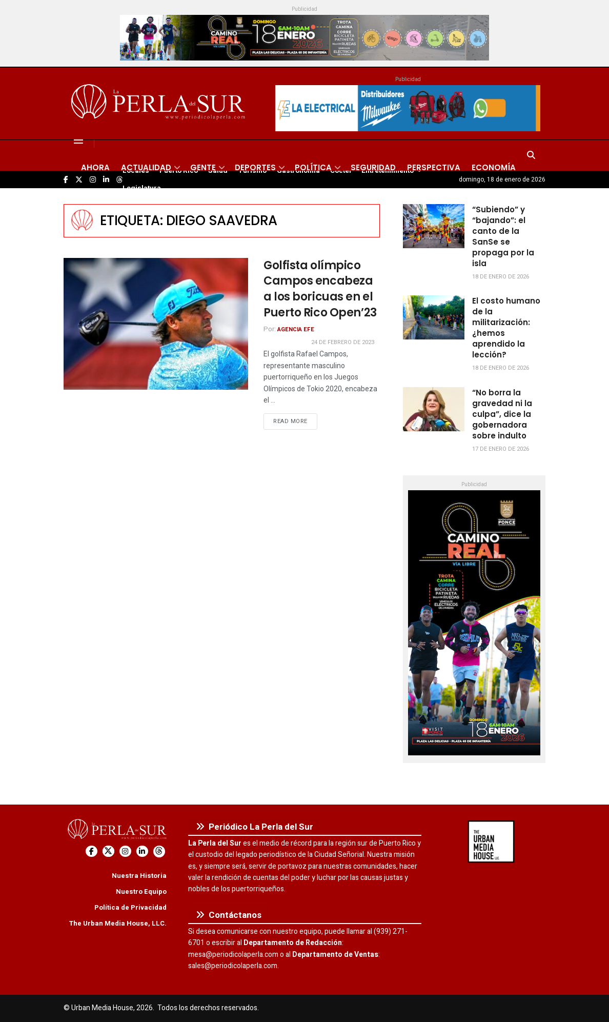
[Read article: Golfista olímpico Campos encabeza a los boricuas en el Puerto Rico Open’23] (156, 324)
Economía (494, 167)
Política (313, 167)
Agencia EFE (295, 329)
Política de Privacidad (130, 907)
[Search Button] (531, 155)
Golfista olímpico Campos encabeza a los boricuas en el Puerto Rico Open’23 (320, 288)
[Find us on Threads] (159, 851)
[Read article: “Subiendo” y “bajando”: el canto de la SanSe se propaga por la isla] (433, 226)
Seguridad (373, 167)
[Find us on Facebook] (91, 851)
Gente (203, 167)
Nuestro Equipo (141, 891)
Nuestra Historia (139, 875)
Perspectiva (433, 167)
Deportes (255, 167)
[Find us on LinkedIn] (142, 851)
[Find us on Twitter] (108, 851)
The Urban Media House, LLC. (118, 923)
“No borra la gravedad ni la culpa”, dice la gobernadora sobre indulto (502, 414)
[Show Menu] (78, 140)
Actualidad (146, 167)
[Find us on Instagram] (125, 851)
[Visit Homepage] (160, 103)
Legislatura (142, 188)
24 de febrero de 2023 (342, 342)
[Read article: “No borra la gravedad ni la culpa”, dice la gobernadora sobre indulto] (433, 409)
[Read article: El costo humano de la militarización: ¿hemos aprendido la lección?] (433, 317)
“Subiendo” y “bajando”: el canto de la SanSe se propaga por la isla (503, 236)
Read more (295, 421)
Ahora (95, 167)
